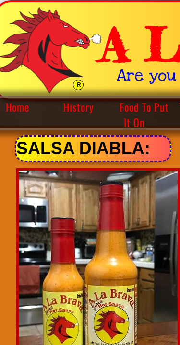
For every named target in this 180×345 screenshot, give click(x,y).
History (78, 107)
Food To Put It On (144, 114)
